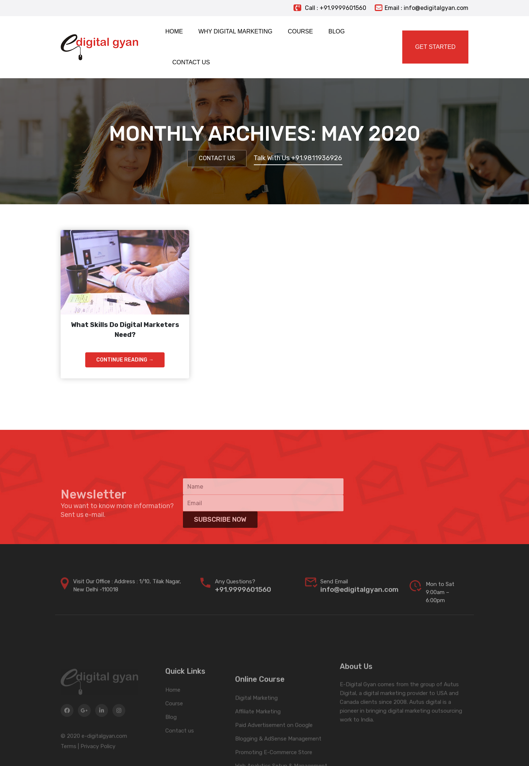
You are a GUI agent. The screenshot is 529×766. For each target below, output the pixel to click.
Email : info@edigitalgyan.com (421, 7)
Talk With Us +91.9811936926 (297, 158)
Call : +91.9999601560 (330, 7)
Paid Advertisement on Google (274, 750)
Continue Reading (125, 360)
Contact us (179, 750)
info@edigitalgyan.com (359, 595)
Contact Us (217, 158)
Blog (171, 736)
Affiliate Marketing (258, 736)
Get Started (435, 47)
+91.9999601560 (243, 595)
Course (174, 722)
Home (172, 709)
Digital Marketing (256, 722)
